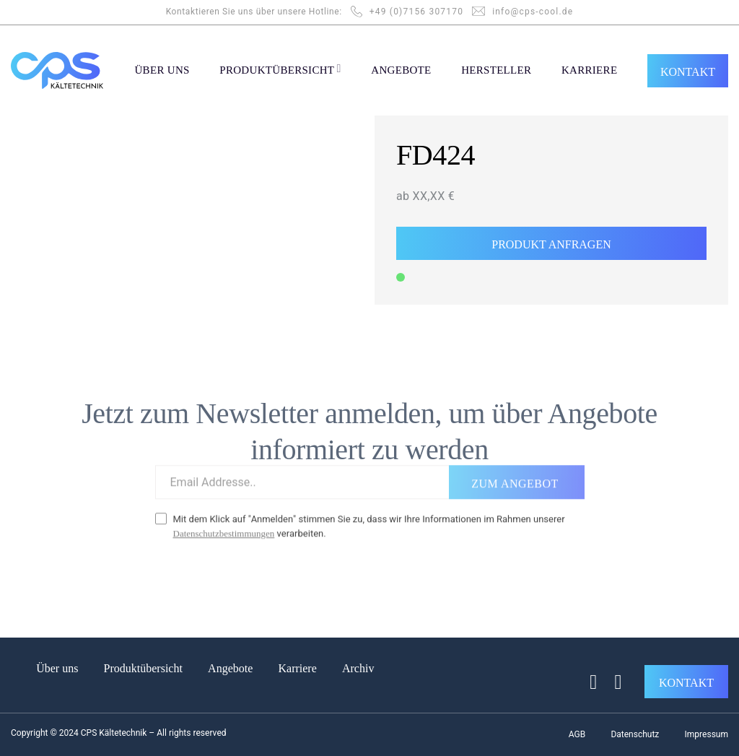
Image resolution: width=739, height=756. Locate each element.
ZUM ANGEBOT (514, 475)
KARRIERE (589, 70)
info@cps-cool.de (532, 11)
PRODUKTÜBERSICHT (280, 68)
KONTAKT (687, 72)
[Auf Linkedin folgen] (612, 682)
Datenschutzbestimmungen (224, 525)
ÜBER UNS (161, 70)
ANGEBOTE (401, 70)
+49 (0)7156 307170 (416, 11)
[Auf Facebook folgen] (587, 682)
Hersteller (496, 70)
